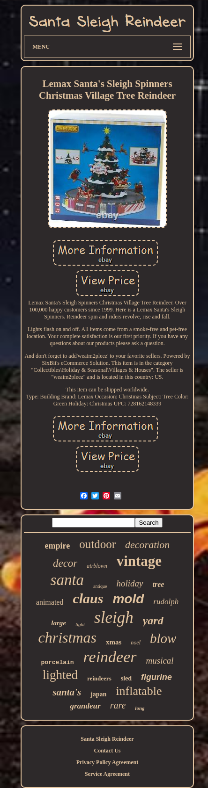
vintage (139, 561)
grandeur (85, 705)
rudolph (165, 601)
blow (163, 638)
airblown (97, 566)
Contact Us (107, 750)
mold (128, 599)
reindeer (110, 656)
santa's (66, 692)
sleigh (114, 617)
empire (57, 545)
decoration (147, 544)
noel (136, 642)
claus (88, 598)
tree (158, 584)
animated (50, 602)
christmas (67, 637)
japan (98, 694)
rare (118, 705)
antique (100, 586)
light (80, 624)
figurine (156, 677)
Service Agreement (107, 774)
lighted (60, 675)
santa (67, 579)
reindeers (99, 678)
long (139, 708)
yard (153, 620)
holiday (130, 583)
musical (160, 660)
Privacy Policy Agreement (107, 762)
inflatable (139, 691)
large (58, 623)
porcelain (57, 662)
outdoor (97, 544)
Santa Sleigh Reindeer (107, 739)
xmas (113, 642)
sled (126, 678)
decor (65, 563)
